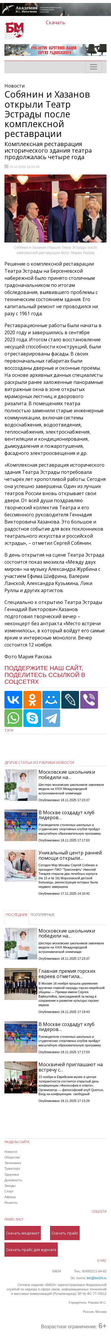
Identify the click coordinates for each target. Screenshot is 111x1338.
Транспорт (12, 1168)
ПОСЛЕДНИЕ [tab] (17, 914)
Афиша (10, 1197)
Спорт (9, 1191)
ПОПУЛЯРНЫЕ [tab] (42, 914)
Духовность (13, 1180)
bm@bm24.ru (97, 1278)
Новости (10, 1151)
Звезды (9, 1185)
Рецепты (10, 1202)
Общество (12, 1157)
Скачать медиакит (22, 1233)
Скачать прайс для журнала (31, 1249)
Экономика (12, 1163)
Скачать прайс (65, 1233)
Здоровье (11, 1174)
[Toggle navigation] (93, 67)
